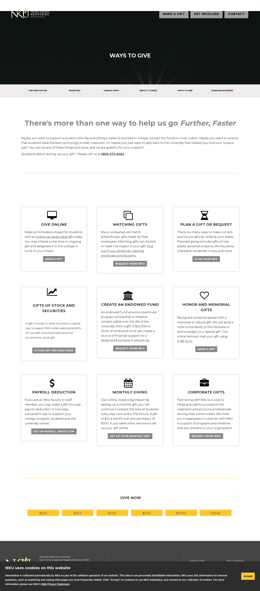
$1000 (181, 513)
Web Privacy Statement (56, 584)
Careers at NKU (197, 560)
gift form (185, 341)
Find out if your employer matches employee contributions (127, 251)
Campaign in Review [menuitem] (222, 90)
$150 (78, 513)
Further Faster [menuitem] (38, 90)
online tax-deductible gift (54, 237)
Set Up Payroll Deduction (53, 431)
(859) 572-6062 (112, 154)
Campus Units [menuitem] (111, 90)
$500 (146, 513)
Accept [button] (248, 576)
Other (215, 513)
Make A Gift (54, 259)
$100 (43, 513)
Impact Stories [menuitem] (148, 90)
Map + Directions (235, 560)
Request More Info (130, 263)
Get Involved (206, 14)
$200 (112, 513)
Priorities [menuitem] (74, 90)
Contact (236, 14)
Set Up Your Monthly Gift (130, 436)
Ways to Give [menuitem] (185, 90)
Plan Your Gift (206, 259)
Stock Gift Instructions (53, 350)
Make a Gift (174, 14)
